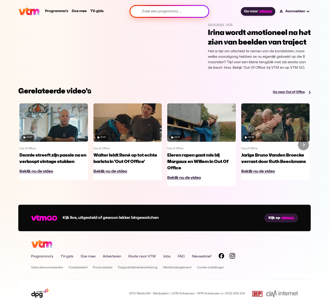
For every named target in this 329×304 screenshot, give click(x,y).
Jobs (166, 256)
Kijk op (281, 218)
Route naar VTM (142, 256)
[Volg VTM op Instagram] (232, 256)
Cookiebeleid (78, 267)
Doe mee (79, 11)
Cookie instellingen (210, 267)
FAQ (181, 256)
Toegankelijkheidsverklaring (137, 267)
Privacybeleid (102, 267)
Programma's (56, 11)
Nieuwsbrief (201, 256)
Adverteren (112, 256)
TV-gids (96, 11)
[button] (295, 11)
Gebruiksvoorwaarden (47, 267)
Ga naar (258, 11)
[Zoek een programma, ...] (169, 11)
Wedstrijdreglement (177, 267)
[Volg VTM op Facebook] (221, 256)
